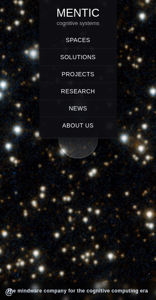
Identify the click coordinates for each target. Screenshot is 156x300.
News (78, 108)
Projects (78, 74)
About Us (78, 125)
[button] (78, 147)
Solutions (78, 57)
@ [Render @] (9, 292)
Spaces (78, 40)
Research (78, 91)
